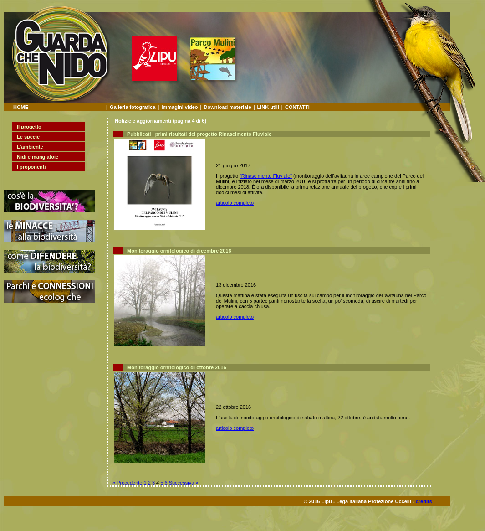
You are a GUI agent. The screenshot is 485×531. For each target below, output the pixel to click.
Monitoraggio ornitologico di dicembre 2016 (179, 250)
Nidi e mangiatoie (37, 157)
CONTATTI (297, 107)
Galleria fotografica (132, 107)
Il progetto (29, 126)
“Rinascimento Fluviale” (266, 176)
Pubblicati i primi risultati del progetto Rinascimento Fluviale (199, 134)
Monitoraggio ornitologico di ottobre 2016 (176, 367)
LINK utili (268, 107)
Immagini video (179, 107)
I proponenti (31, 167)
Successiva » (184, 482)
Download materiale (227, 107)
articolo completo (235, 203)
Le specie (28, 136)
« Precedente (127, 482)
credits (424, 501)
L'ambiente (30, 147)
